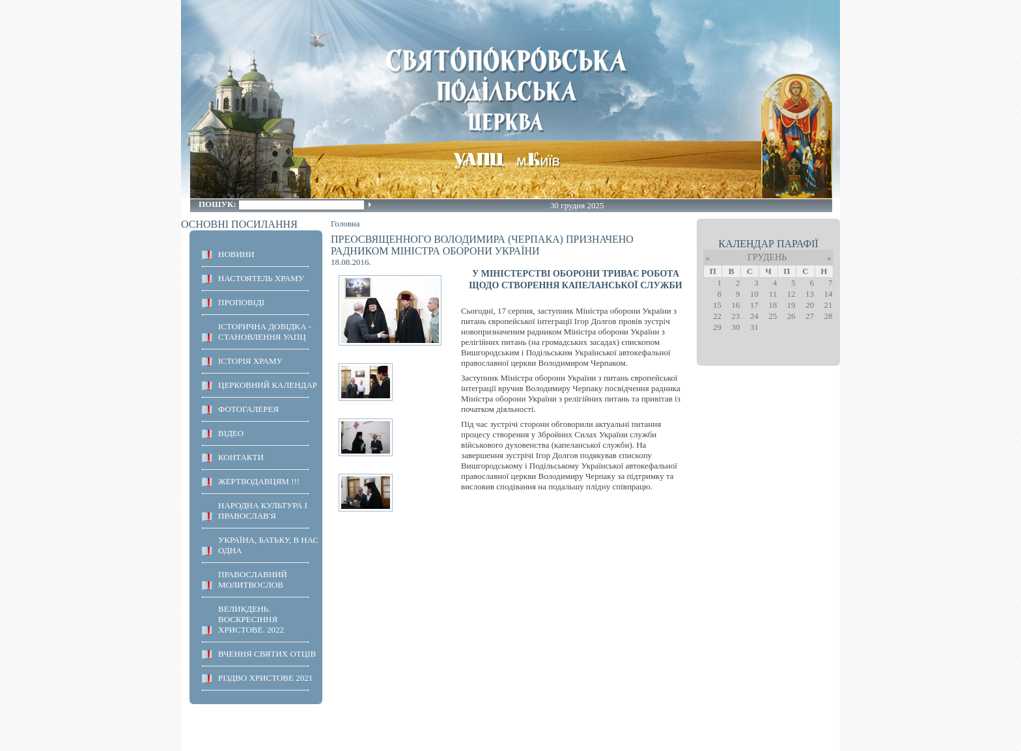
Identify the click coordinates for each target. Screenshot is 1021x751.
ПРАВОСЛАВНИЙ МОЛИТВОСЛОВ (252, 579)
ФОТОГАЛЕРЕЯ (248, 409)
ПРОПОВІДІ (241, 302)
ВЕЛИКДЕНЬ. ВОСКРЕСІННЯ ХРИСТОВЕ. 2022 (251, 619)
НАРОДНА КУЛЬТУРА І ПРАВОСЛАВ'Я (262, 510)
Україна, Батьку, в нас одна (268, 545)
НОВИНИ (236, 254)
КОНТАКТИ (241, 457)
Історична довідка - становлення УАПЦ (264, 331)
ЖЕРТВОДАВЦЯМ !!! (259, 481)
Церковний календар (267, 385)
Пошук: (218, 204)
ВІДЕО (231, 433)
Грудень (767, 257)
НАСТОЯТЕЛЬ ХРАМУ (261, 278)
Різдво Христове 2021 (265, 678)
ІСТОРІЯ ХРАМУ (250, 361)
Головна (345, 223)
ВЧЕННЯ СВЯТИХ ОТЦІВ (267, 654)
